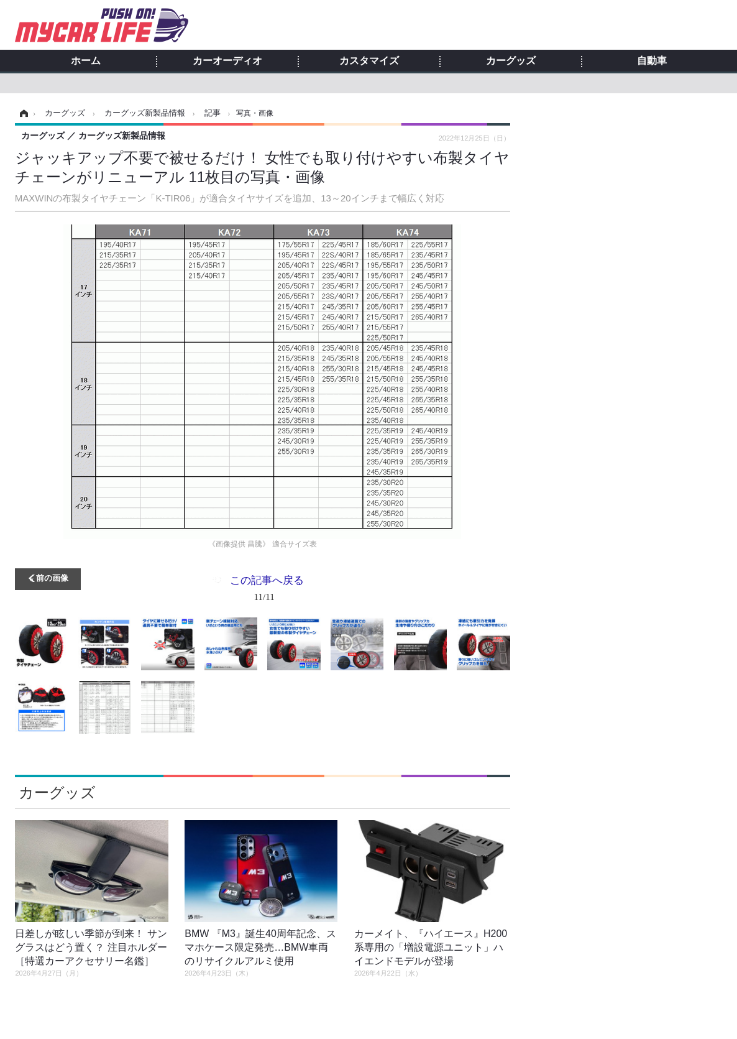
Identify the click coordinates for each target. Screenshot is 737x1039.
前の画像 (52, 577)
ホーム (86, 61)
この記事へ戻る (267, 590)
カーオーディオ (227, 61)
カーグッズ (511, 61)
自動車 (652, 61)
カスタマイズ (369, 61)
